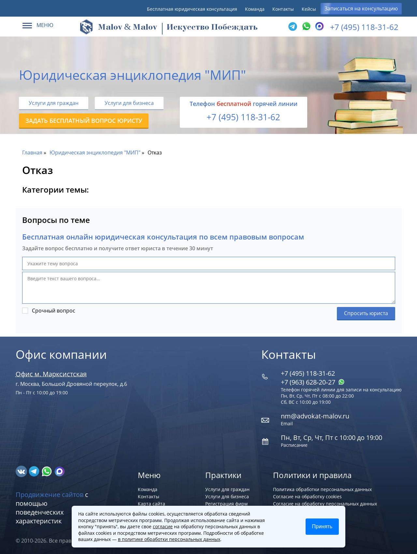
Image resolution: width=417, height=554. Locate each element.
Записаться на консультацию (361, 8)
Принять (322, 526)
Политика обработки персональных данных (322, 489)
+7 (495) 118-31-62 (364, 27)
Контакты (283, 9)
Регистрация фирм (226, 504)
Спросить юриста (366, 313)
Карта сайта (151, 504)
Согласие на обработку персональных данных (325, 504)
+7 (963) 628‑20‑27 (313, 382)
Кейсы (309, 9)
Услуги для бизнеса (129, 103)
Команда (255, 9)
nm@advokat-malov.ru (315, 416)
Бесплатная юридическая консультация (192, 9)
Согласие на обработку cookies (307, 496)
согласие (163, 526)
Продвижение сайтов (49, 494)
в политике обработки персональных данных (169, 539)
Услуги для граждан (54, 103)
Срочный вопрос (53, 310)
